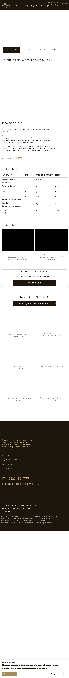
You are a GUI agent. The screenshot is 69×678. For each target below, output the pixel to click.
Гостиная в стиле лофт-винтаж (18, 367)
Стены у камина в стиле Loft (51, 366)
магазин (6, 469)
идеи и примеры (12, 460)
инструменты (10, 464)
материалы (8, 455)
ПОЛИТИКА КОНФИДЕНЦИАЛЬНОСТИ (18, 505)
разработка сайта (10, 511)
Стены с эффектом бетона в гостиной (51, 399)
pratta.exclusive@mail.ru (20, 483)
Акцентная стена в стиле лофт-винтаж (51, 334)
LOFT (19, 158)
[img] (12, 6)
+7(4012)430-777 (33, 5)
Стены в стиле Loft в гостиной (17, 336)
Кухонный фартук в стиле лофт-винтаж (17, 399)
